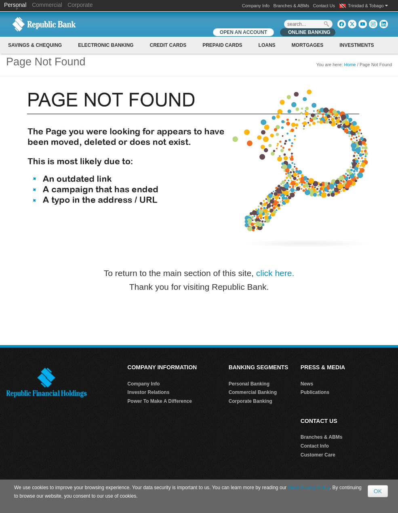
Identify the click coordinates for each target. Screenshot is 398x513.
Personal (16, 5)
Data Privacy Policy (309, 487)
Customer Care (318, 455)
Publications (315, 392)
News (307, 384)
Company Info (256, 5)
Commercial (47, 5)
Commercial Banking (253, 392)
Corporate (80, 5)
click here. (275, 273)
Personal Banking (249, 384)
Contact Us (324, 5)
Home (350, 64)
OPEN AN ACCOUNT (243, 32)
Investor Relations (148, 392)
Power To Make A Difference (159, 401)
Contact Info (315, 446)
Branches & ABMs (292, 5)
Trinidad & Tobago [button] (368, 5)
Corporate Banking (250, 401)
